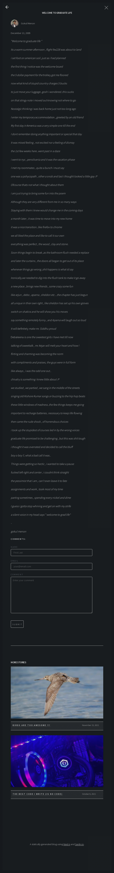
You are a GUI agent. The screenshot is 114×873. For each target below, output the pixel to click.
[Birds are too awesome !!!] (57, 692)
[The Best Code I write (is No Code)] (57, 761)
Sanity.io (79, 844)
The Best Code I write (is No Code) (38, 794)
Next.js (67, 844)
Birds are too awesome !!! (31, 725)
